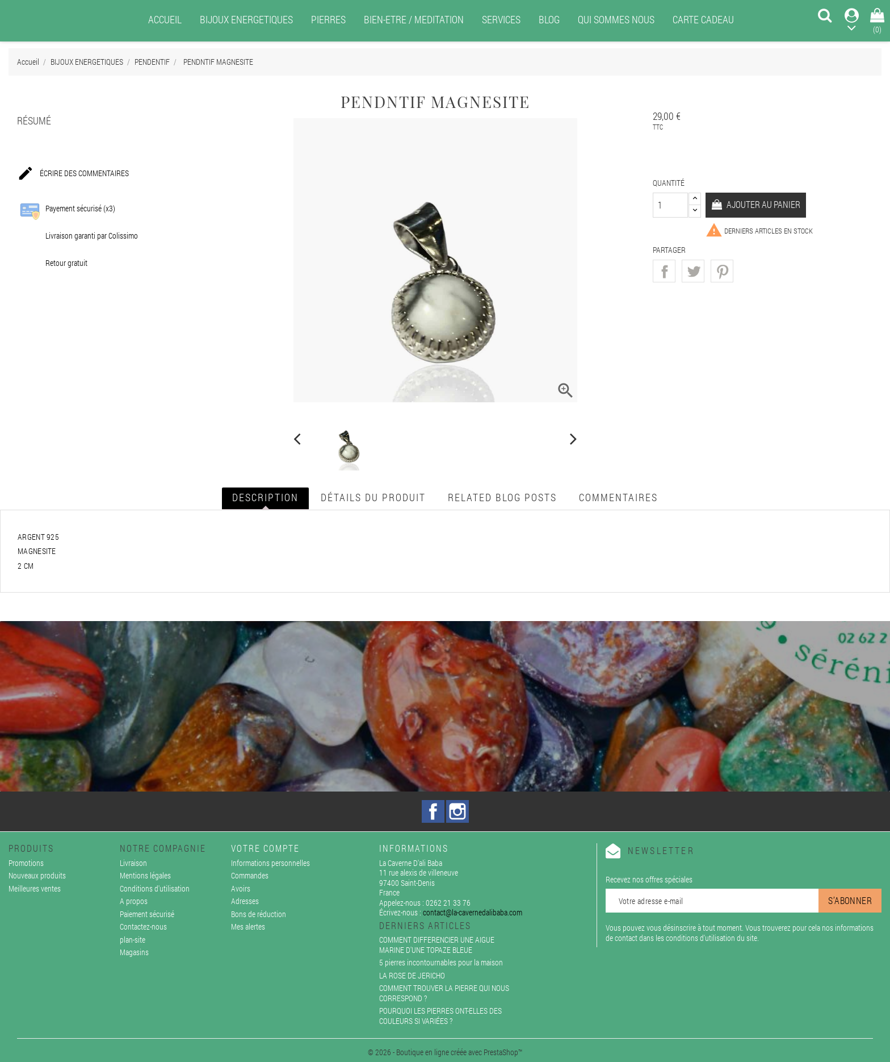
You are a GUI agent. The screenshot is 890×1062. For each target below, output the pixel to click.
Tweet (693, 271)
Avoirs (240, 888)
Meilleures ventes (35, 888)
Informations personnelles (270, 862)
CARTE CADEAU (703, 19)
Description (265, 497)
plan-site (132, 939)
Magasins (134, 952)
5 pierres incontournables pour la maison (441, 962)
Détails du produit (373, 497)
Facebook (433, 811)
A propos (134, 901)
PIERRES (328, 19)
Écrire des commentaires (73, 174)
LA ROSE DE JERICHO (412, 975)
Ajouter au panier (762, 204)
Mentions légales (145, 875)
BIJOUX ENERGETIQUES (246, 19)
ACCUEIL (165, 19)
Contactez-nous (143, 926)
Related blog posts (502, 497)
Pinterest (722, 271)
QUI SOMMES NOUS (616, 19)
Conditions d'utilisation (155, 888)
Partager (664, 271)
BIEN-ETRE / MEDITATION (414, 19)
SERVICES (501, 19)
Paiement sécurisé (147, 914)
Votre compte (265, 848)
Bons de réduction (258, 914)
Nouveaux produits (37, 875)
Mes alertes (248, 926)
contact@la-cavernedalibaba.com (472, 912)
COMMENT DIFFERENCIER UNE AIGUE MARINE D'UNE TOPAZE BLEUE (436, 944)
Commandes (249, 875)
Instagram (457, 811)
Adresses (245, 901)
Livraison (133, 862)
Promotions (26, 862)
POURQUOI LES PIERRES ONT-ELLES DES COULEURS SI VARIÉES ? (440, 1015)
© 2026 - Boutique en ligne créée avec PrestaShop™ (445, 1052)
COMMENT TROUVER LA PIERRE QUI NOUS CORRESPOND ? (444, 992)
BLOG (549, 19)
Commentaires (618, 497)
